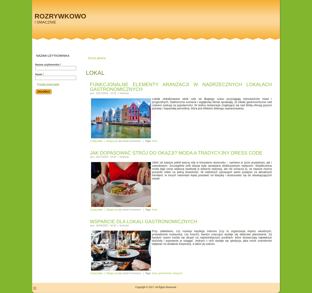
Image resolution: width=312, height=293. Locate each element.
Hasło (39, 74)
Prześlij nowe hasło (48, 84)
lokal (154, 141)
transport (177, 273)
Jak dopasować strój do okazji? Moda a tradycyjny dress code (176, 153)
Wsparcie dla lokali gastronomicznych (143, 221)
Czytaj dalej (96, 141)
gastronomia (164, 273)
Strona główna (97, 58)
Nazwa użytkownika (48, 64)
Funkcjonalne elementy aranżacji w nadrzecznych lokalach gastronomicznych (181, 87)
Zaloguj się (111, 141)
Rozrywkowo (60, 16)
